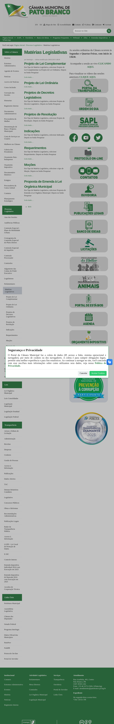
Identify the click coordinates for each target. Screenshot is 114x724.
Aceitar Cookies (98, 373)
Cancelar (83, 373)
